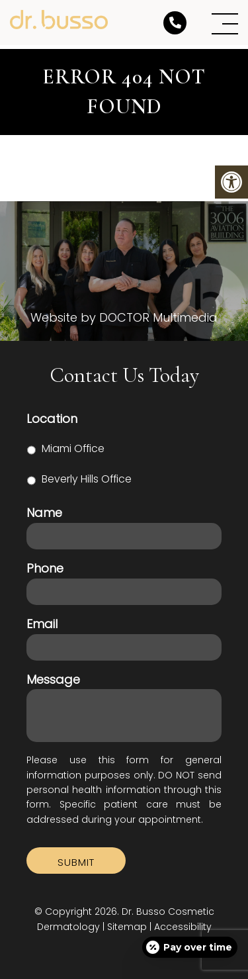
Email (42, 623)
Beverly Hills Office (87, 479)
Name (44, 512)
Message (53, 679)
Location (51, 418)
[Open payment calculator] (189, 947)
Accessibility (183, 926)
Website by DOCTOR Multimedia (124, 318)
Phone (44, 568)
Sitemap (127, 926)
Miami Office (73, 448)
